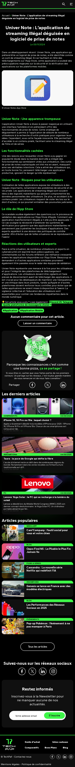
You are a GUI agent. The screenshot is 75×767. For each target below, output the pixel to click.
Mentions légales (10, 764)
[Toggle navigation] (71, 4)
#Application (10, 310)
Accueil (6, 15)
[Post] (37, 416)
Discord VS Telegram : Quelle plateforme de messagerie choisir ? (37, 303)
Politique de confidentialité (36, 764)
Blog (65, 747)
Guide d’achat (32, 742)
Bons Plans (51, 747)
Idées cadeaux (60, 742)
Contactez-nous (22, 757)
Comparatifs (32, 747)
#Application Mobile (31, 310)
